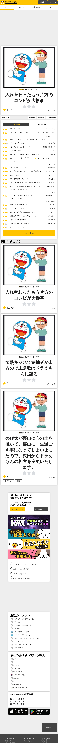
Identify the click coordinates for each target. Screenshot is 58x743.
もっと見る (29, 233)
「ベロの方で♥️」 (17, 648)
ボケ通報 (32, 117)
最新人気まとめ (28, 741)
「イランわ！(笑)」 (18, 641)
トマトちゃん (50, 201)
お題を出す (36, 7)
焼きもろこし (50, 136)
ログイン (53, 2)
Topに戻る (49, 727)
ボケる (21, 7)
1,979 (8, 110)
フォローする (17, 701)
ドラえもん (8, 481)
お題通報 (41, 117)
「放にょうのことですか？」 (21, 632)
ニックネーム (50, 175)
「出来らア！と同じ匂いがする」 (22, 619)
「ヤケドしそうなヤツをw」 (21, 635)
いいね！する (17, 699)
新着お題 (44, 741)
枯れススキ (51, 223)
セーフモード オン (17, 509)
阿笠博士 (52, 182)
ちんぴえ (52, 143)
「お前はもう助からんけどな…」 (22, 625)
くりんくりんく (49, 129)
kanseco (52, 208)
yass (13, 659)
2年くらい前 (51, 111)
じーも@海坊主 (50, 167)
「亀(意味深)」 (17, 628)
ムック (53, 212)
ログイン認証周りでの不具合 (29, 577)
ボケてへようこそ (40, 509)
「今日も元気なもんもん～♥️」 (21, 645)
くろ (53, 227)
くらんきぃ (51, 216)
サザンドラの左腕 (18, 675)
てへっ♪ (52, 204)
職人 (51, 7)
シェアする (5, 117)
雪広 (13, 681)
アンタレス (15, 668)
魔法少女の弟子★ (49, 147)
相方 (18, 481)
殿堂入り (8, 741)
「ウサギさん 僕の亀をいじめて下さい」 (25, 638)
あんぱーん (51, 164)
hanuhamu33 (16, 684)
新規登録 (43, 2)
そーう (53, 139)
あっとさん (15, 665)
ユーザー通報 (51, 117)
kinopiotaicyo (16, 671)
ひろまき (52, 154)
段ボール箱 (51, 220)
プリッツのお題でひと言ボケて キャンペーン (29, 563)
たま (53, 192)
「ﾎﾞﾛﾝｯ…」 (16, 622)
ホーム (6, 7)
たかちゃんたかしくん (19, 688)
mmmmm (15, 662)
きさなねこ (51, 179)
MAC (53, 151)
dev (54, 171)
